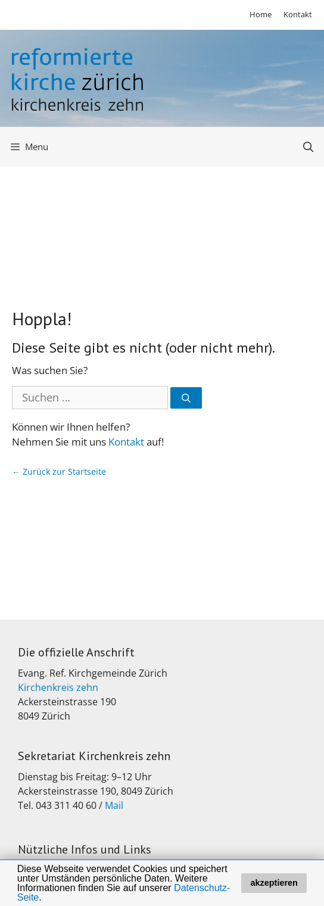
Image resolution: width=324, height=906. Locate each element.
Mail (114, 805)
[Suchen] (186, 398)
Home (261, 14)
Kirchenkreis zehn (58, 687)
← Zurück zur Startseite (59, 471)
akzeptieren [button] (274, 883)
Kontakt (298, 14)
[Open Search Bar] (308, 146)
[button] (46, 898)
